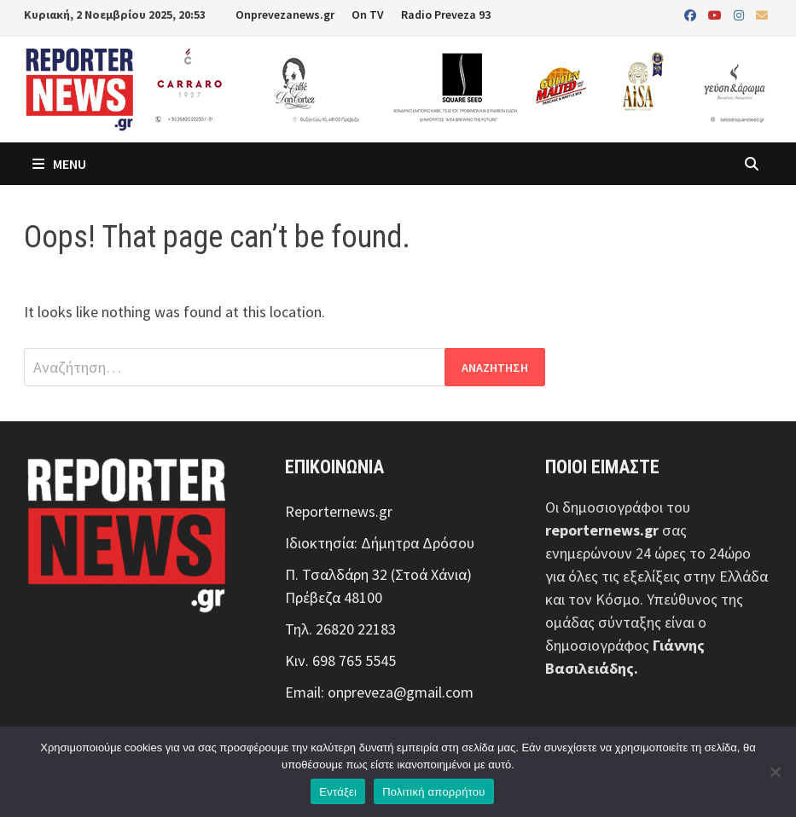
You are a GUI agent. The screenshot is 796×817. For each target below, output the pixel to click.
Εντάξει (338, 791)
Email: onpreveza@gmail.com (379, 692)
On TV (368, 14)
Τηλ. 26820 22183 (340, 629)
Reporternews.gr (338, 511)
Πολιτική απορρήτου (433, 791)
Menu (59, 163)
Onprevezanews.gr (284, 14)
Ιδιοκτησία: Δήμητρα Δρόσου (379, 543)
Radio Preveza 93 (446, 14)
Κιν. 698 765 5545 (340, 660)
